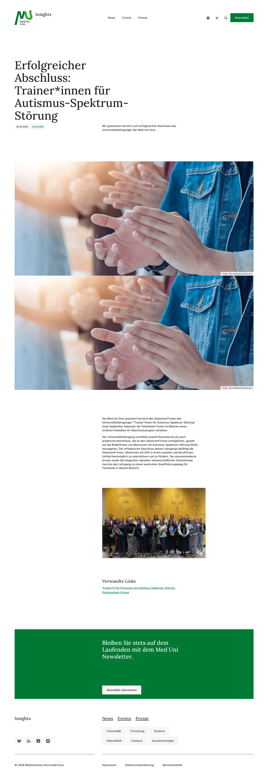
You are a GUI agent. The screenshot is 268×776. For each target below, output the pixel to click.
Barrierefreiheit (172, 765)
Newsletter (242, 17)
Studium (159, 731)
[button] (208, 17)
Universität (114, 731)
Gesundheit (114, 740)
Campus (136, 740)
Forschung (137, 731)
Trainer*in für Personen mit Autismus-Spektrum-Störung (138, 588)
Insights (43, 14)
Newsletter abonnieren (122, 690)
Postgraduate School (115, 592)
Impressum (109, 765)
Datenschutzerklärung (139, 765)
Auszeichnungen (163, 740)
